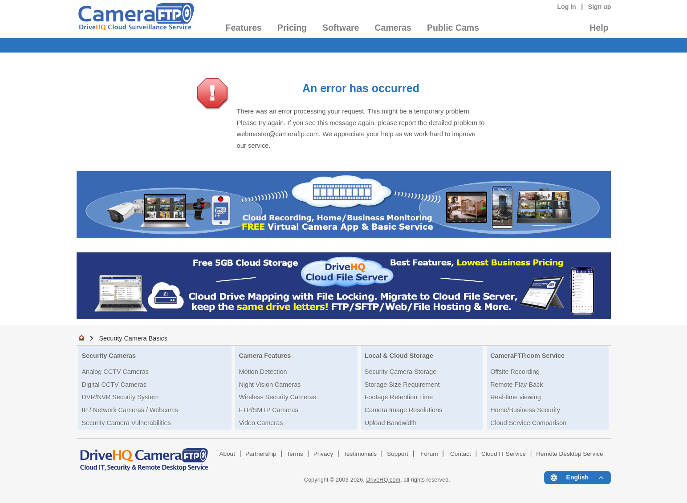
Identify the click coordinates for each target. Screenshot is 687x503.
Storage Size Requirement (402, 384)
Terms (295, 453)
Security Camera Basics (133, 338)
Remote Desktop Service (569, 453)
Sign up (599, 6)
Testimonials (360, 453)
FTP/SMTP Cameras (268, 410)
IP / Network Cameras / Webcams (130, 410)
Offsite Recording (515, 371)
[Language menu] (577, 477)
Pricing (292, 27)
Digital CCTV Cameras (114, 384)
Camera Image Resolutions (403, 410)
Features (244, 27)
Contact (460, 453)
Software (340, 27)
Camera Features (265, 355)
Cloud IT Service (503, 453)
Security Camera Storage (401, 371)
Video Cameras (261, 422)
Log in (566, 6)
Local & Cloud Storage (399, 355)
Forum (429, 453)
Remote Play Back (516, 384)
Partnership (260, 453)
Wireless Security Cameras (277, 397)
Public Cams (453, 27)
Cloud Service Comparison (528, 422)
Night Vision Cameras (270, 384)
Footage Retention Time (399, 397)
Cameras (392, 27)
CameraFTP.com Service (527, 355)
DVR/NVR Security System (120, 397)
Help (598, 27)
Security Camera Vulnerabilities (126, 422)
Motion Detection (263, 371)
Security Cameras (109, 355)
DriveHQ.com (383, 479)
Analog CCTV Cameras (115, 371)
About (227, 453)
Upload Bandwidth (391, 422)
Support (397, 453)
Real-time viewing (515, 397)
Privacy (323, 453)
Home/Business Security (525, 410)
